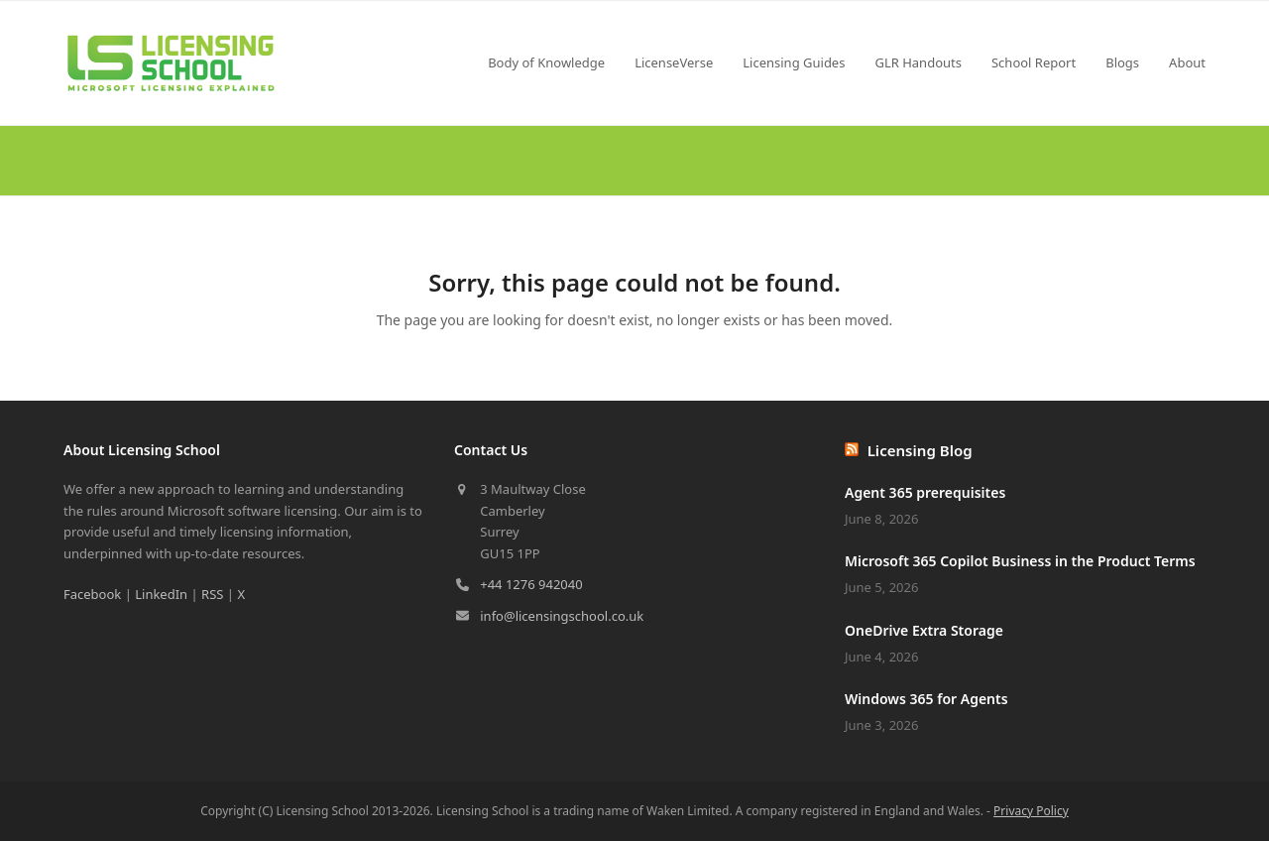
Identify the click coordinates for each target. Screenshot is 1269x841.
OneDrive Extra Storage (924, 630)
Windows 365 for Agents (926, 698)
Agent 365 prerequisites (925, 492)
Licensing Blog (920, 450)
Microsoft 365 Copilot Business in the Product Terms (1020, 560)
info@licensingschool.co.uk (561, 616)
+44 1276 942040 (531, 584)
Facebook (92, 594)
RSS (212, 594)
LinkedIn (161, 594)
